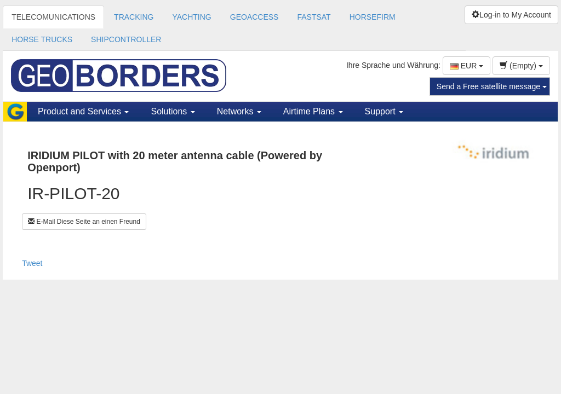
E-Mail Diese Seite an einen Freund (84, 221)
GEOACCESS (254, 17)
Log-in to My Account (511, 14)
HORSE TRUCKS (42, 39)
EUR (466, 65)
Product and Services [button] (83, 111)
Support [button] (384, 111)
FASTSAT (313, 17)
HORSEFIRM (373, 17)
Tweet (32, 263)
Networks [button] (239, 111)
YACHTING (191, 17)
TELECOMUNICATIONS (53, 17)
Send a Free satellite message (492, 86)
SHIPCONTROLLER (126, 39)
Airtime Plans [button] (313, 111)
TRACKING (133, 17)
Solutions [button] (172, 111)
